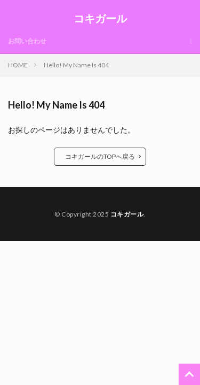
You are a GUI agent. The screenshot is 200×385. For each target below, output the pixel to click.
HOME (18, 65)
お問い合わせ (27, 41)
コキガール (100, 18)
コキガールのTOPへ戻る (100, 156)
